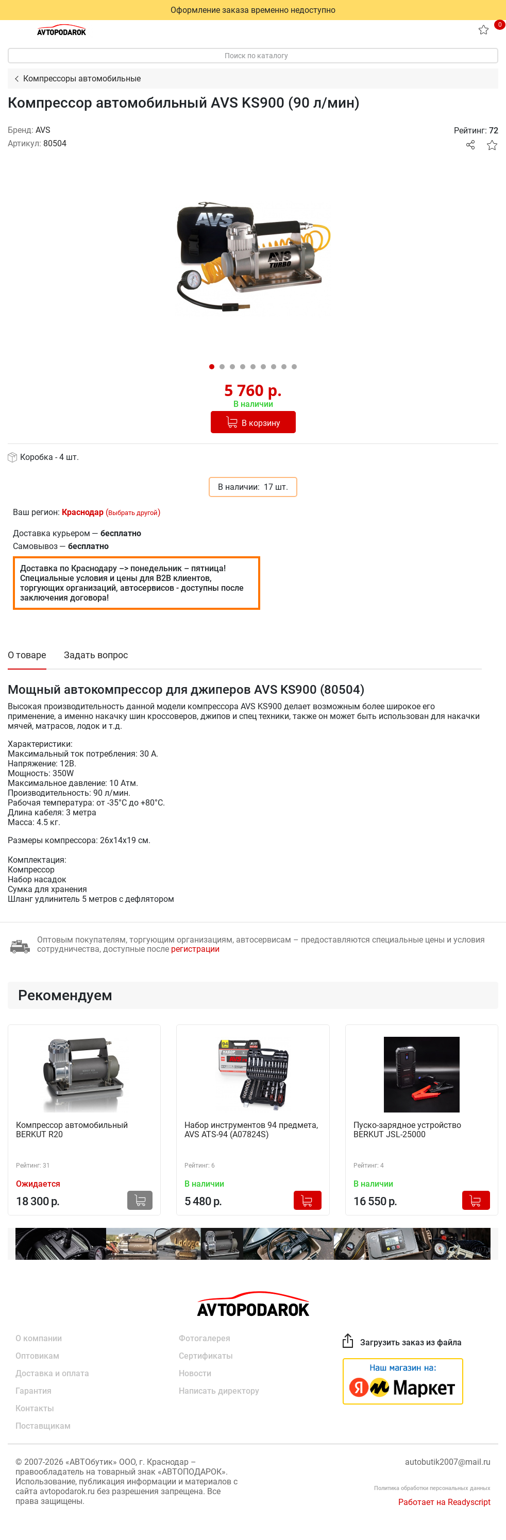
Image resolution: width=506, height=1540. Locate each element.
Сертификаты (206, 1356)
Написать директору (219, 1391)
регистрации (195, 949)
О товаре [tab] (27, 654)
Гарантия (33, 1391)
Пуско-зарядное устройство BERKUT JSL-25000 (407, 1130)
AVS (43, 130)
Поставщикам (43, 1426)
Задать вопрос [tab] (96, 654)
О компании (38, 1338)
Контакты (34, 1408)
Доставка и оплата (52, 1373)
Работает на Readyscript (444, 1502)
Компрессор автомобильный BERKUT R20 (72, 1130)
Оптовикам (37, 1356)
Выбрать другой (133, 513)
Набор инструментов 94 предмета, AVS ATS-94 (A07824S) (251, 1130)
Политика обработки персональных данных (432, 1488)
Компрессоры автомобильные (82, 78)
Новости (195, 1373)
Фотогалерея (204, 1338)
